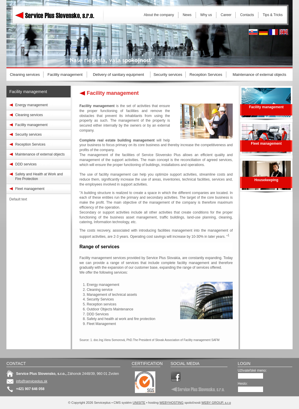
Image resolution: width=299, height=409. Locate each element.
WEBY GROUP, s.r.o (216, 402)
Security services (28, 134)
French (273, 32)
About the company (159, 15)
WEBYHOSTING (171, 402)
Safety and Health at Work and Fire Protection (39, 176)
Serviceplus (59, 14)
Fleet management (29, 189)
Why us (206, 15)
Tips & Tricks (273, 15)
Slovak (253, 32)
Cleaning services (29, 115)
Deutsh (263, 32)
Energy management (31, 105)
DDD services (25, 164)
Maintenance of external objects (40, 154)
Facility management (28, 91)
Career (226, 15)
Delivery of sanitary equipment (118, 74)
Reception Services (30, 144)
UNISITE (139, 402)
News (187, 15)
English (283, 32)
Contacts (247, 15)
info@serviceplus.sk (31, 381)
